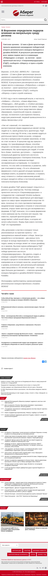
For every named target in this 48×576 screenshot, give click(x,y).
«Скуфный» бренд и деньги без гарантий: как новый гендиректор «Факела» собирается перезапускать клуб (23, 440)
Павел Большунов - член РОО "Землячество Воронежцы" (21, 496)
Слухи (2, 398)
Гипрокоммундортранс (11, 158)
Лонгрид (3, 429)
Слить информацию (25, 574)
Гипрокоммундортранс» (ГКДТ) (15, 90)
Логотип (15, 101)
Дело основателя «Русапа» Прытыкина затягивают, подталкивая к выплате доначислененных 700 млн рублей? (24, 405)
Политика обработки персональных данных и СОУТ (16, 559)
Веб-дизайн (20, 104)
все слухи (44, 419)
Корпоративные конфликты (18, 554)
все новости (43, 475)
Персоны (33, 574)
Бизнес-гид (42, 554)
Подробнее (44, 499)
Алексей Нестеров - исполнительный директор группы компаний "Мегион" (26, 494)
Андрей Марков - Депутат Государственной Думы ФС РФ (21, 487)
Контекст (3, 508)
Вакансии (18, 574)
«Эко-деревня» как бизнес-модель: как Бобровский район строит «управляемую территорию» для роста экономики (23, 449)
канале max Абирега (29, 358)
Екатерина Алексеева (31, 158)
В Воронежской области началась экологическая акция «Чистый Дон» (22, 308)
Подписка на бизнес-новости (8, 574)
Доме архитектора (26, 74)
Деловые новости (39, 550)
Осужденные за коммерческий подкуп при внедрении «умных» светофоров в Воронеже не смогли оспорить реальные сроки (22, 343)
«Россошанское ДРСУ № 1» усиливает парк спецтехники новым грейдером (10, 529)
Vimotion (29, 195)
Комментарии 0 (8, 368)
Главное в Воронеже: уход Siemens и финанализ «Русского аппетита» (21, 325)
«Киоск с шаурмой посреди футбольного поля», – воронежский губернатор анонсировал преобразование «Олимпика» (22, 334)
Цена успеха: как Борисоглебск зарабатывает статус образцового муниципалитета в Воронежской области (23, 453)
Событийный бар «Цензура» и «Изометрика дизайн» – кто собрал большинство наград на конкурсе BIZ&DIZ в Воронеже (23, 299)
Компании (38, 574)
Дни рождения (5, 479)
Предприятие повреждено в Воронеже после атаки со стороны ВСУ (20, 385)
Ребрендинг (31, 85)
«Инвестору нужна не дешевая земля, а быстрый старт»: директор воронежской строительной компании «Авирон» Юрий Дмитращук (24, 437)
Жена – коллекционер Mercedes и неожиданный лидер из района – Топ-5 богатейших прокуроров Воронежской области (23, 316)
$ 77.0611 (37, 2)
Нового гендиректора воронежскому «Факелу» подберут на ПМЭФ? (24, 412)
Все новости (5, 545)
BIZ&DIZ (4, 82)
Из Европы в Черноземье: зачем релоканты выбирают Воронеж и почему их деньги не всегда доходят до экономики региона (26, 433)
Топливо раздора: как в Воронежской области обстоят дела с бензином (21, 387)
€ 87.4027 (44, 2)
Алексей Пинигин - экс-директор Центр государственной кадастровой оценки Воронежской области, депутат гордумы (25, 490)
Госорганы (44, 574)
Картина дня (17, 550)
